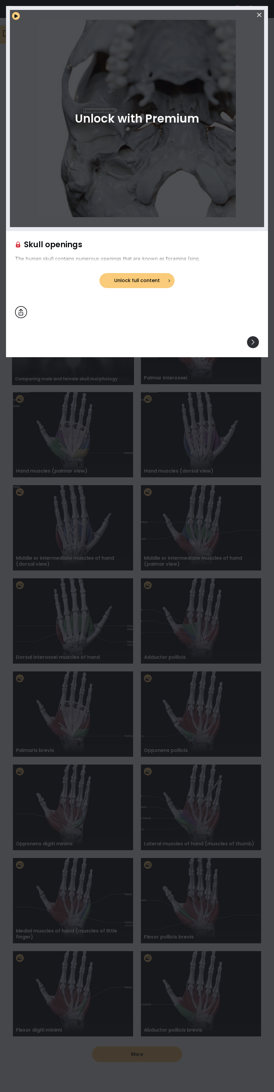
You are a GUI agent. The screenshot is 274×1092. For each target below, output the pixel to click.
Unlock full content (137, 280)
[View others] (253, 342)
